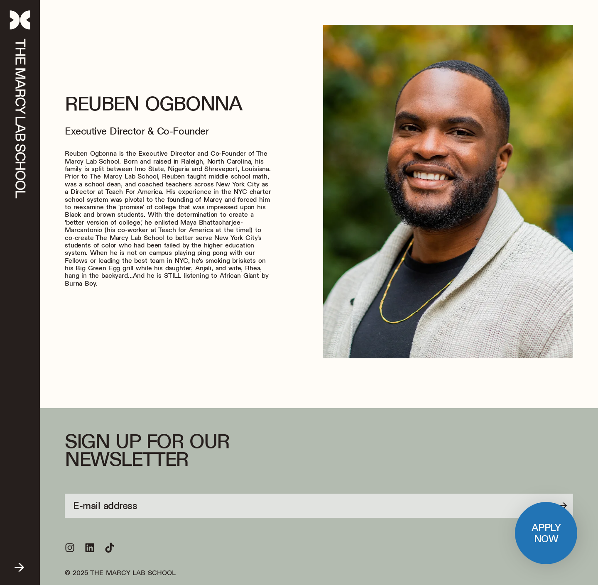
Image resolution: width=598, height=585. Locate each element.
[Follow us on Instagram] (70, 548)
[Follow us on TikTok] (110, 548)
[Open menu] (20, 563)
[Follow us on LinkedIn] (90, 548)
